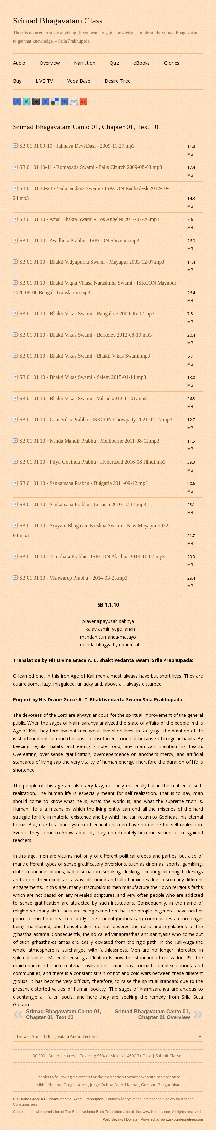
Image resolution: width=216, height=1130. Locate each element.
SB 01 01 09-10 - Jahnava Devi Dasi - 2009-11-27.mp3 (74, 146)
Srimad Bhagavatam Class (57, 20)
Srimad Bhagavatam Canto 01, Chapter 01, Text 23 (63, 1014)
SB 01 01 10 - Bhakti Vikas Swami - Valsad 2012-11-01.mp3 (80, 398)
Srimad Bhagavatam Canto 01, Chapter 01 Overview (152, 1014)
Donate (131, 1119)
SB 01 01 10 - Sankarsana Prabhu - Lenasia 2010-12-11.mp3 (79, 504)
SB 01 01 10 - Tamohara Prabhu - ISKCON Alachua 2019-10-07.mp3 (89, 556)
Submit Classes (169, 1056)
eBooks (141, 62)
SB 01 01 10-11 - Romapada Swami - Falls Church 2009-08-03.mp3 (87, 167)
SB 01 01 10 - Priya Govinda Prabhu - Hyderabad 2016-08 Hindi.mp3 (89, 462)
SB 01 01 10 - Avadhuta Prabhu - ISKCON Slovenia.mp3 (76, 240)
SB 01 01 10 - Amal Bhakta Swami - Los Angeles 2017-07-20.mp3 (86, 219)
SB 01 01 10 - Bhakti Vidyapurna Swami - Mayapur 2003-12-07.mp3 (88, 261)
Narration (84, 62)
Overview (50, 62)
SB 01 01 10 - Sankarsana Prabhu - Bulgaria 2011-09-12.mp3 (80, 483)
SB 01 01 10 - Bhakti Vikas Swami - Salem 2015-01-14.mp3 (79, 377)
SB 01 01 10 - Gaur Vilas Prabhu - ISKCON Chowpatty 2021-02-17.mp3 (92, 419)
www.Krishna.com (157, 1112)
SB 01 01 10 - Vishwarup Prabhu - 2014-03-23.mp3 (70, 577)
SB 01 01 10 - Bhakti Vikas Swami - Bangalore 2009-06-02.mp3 (83, 313)
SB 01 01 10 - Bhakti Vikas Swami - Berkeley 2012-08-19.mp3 (82, 335)
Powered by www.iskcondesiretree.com (172, 1119)
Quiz (114, 62)
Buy (17, 80)
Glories (171, 62)
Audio (19, 62)
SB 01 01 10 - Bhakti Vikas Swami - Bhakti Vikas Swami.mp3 (81, 356)
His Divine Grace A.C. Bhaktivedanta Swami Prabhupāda (58, 1099)
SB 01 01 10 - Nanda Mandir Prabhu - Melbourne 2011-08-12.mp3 (86, 441)
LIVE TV (44, 80)
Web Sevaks (113, 1119)
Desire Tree (118, 80)
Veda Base (78, 80)
